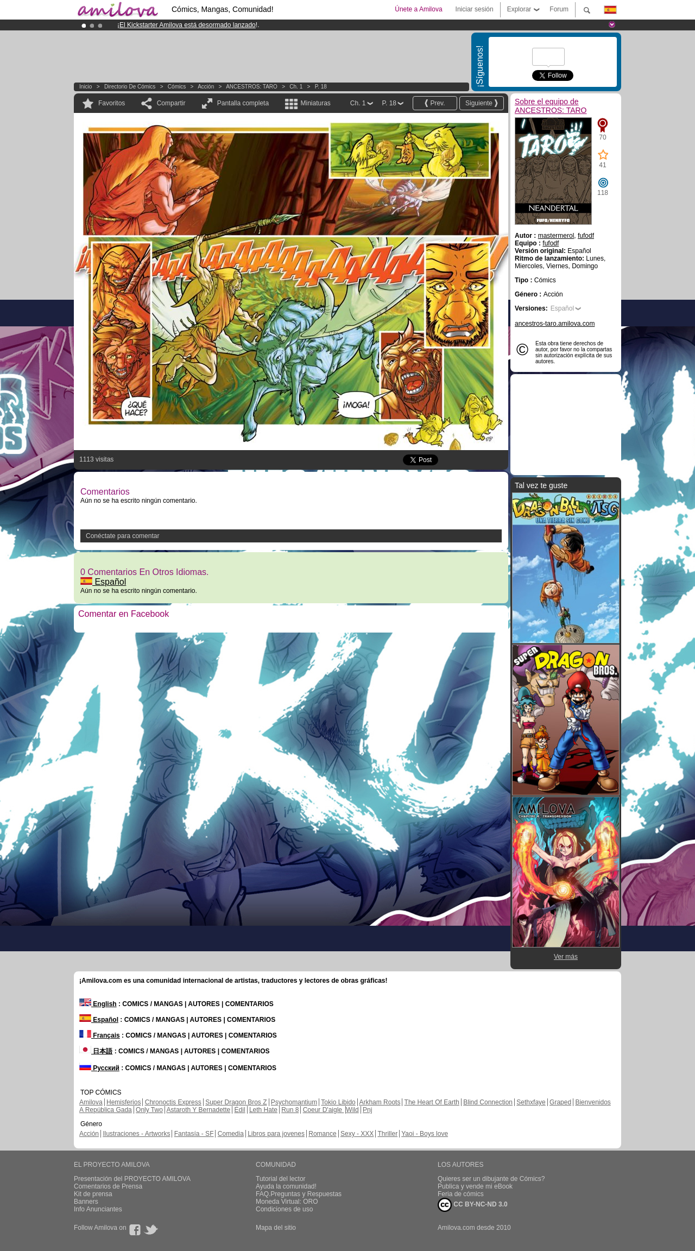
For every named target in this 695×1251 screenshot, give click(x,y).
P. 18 (321, 87)
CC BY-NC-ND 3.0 (473, 1205)
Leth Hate (263, 1110)
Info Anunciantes (98, 1209)
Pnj (367, 1110)
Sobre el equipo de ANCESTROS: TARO (551, 106)
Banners (86, 1201)
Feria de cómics (461, 1194)
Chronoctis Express (173, 1102)
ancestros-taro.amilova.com (555, 323)
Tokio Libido (338, 1102)
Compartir (171, 103)
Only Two (149, 1110)
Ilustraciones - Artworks (136, 1134)
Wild (352, 1110)
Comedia (231, 1134)
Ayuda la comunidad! (286, 1186)
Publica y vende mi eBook (475, 1186)
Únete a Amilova (418, 9)
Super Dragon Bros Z (236, 1102)
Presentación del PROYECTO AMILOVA (132, 1179)
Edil (240, 1110)
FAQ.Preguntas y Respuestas (299, 1194)
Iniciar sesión (475, 9)
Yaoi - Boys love (424, 1134)
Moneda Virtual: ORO (287, 1201)
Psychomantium (294, 1102)
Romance (322, 1134)
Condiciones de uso (284, 1209)
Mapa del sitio (276, 1227)
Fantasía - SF (194, 1134)
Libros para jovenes (276, 1134)
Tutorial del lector (281, 1179)
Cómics (177, 87)
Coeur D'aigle (323, 1110)
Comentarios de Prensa (108, 1186)
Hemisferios (123, 1102)
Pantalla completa (243, 103)
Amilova (91, 1102)
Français (99, 1035)
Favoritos (111, 103)
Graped (560, 1102)
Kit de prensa (93, 1194)
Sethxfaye (530, 1102)
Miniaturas (315, 103)
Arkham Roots (379, 1102)
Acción (206, 87)
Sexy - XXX (357, 1134)
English (98, 1004)
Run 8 (290, 1110)
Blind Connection (488, 1102)
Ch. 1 (295, 87)
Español (103, 581)
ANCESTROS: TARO (251, 87)
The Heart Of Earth (432, 1102)
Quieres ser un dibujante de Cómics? (491, 1179)
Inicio (85, 87)
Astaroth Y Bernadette (199, 1110)
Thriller (387, 1134)
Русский (99, 1068)
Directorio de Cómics (129, 87)
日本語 (95, 1051)
